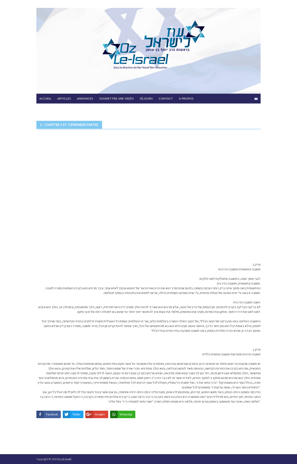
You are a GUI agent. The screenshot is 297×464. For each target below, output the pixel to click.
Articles (64, 98)
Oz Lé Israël (64, 459)
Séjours (146, 98)
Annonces (85, 98)
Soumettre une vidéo (116, 98)
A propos (186, 98)
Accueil (45, 98)
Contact (166, 98)
